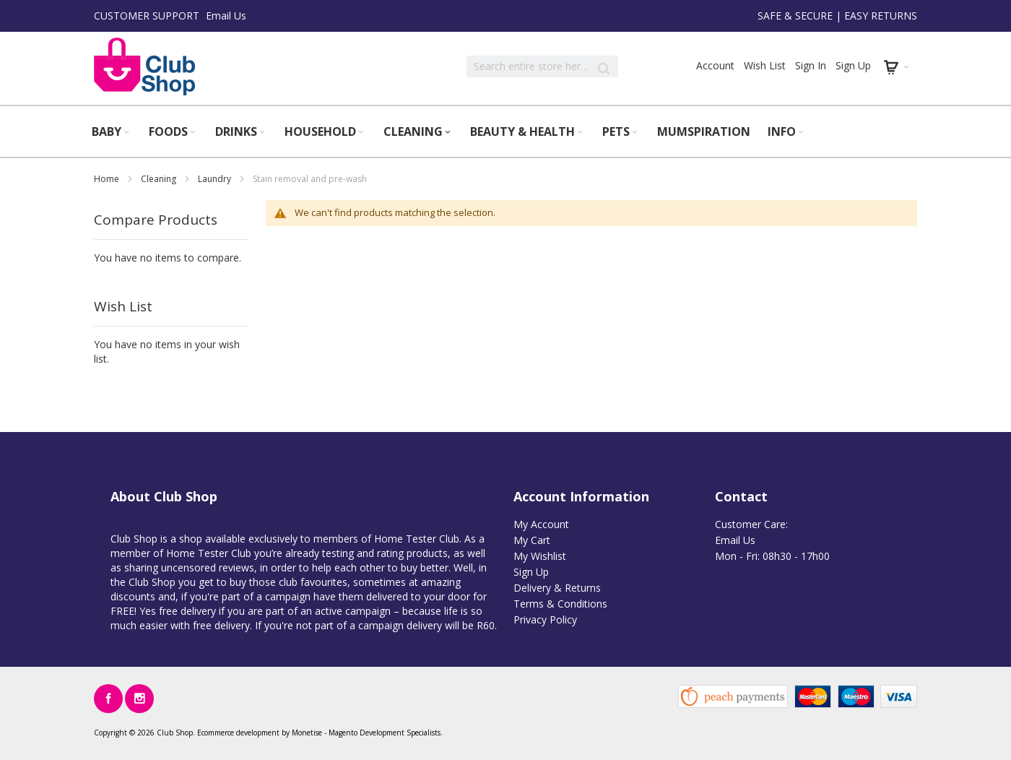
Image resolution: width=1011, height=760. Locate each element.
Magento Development (366, 732)
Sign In (810, 65)
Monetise (307, 732)
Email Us (226, 15)
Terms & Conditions (560, 603)
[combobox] (542, 66)
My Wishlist (539, 556)
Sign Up (853, 65)
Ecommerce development (238, 732)
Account (715, 65)
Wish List (765, 65)
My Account (541, 524)
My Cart (531, 540)
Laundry (215, 179)
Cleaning (159, 179)
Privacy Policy (545, 619)
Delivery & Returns (557, 588)
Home (107, 179)
